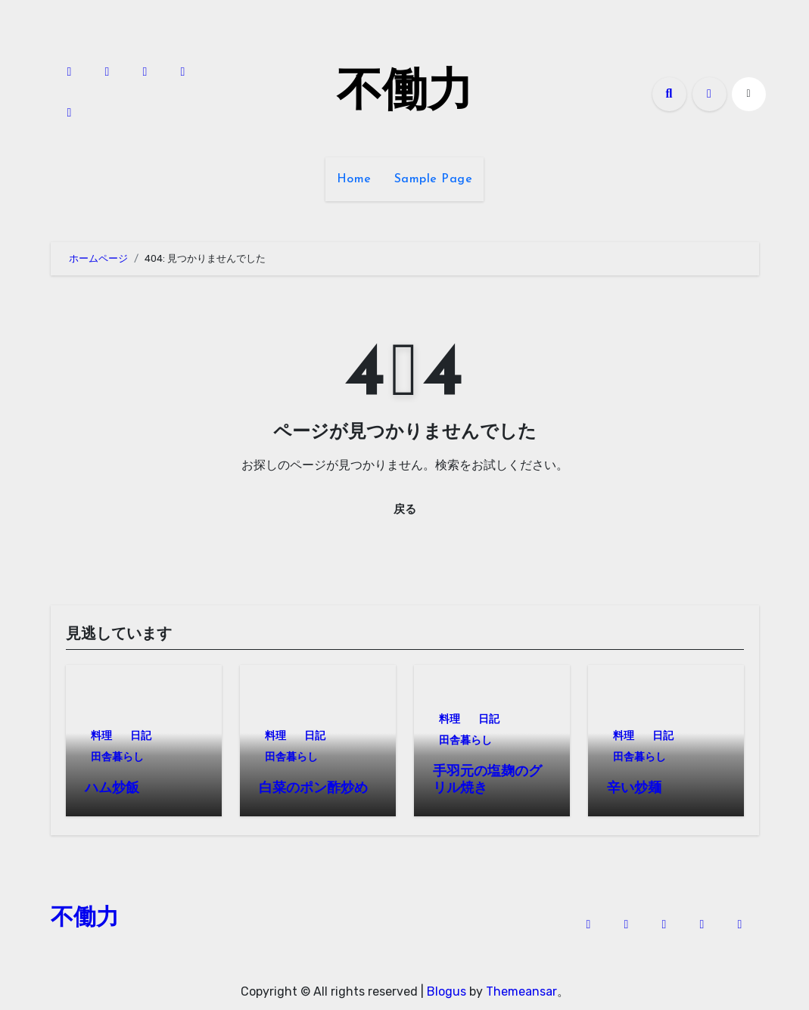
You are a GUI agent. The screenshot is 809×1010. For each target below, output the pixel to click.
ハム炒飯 (112, 789)
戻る (405, 509)
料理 (101, 735)
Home (354, 179)
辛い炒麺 (634, 789)
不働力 (405, 94)
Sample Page (433, 179)
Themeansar (521, 987)
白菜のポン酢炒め (313, 789)
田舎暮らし (117, 757)
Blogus (446, 987)
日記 (140, 735)
